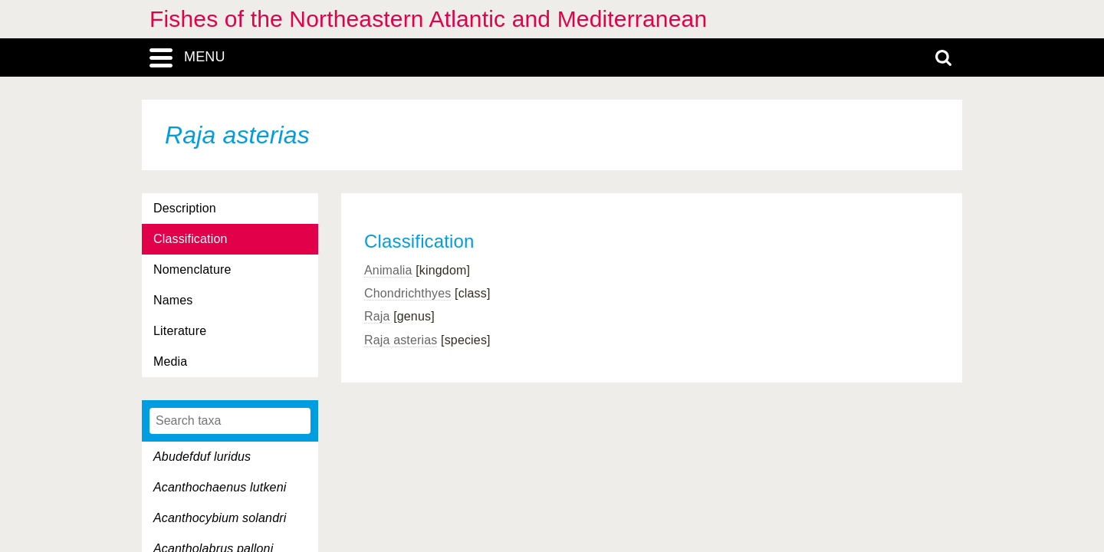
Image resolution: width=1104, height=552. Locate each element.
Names (172, 300)
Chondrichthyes (407, 293)
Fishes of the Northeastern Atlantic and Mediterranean (428, 18)
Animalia (388, 270)
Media (170, 361)
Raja (377, 316)
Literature (179, 330)
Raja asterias (400, 340)
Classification (190, 238)
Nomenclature (192, 269)
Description (184, 208)
